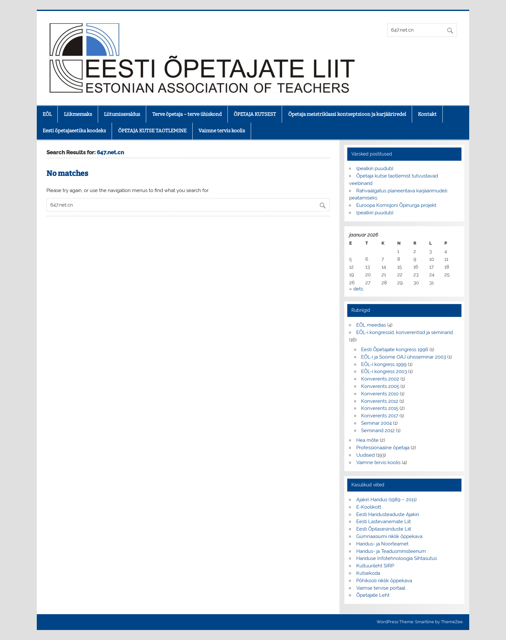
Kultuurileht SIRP (375, 566)
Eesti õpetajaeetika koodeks (74, 131)
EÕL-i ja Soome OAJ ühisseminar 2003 (403, 357)
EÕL (47, 114)
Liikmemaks (78, 114)
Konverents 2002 (380, 379)
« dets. (356, 289)
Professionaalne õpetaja (383, 448)
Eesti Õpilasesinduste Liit (383, 529)
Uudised (365, 455)
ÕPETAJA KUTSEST (255, 114)
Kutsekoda (368, 573)
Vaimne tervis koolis (221, 131)
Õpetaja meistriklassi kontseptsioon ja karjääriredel (347, 114)
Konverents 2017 (379, 416)
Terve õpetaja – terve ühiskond (187, 114)
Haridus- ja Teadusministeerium (391, 551)
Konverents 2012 (379, 401)
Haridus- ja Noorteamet (382, 544)
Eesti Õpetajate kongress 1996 (394, 349)
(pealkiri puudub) (374, 168)
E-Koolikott (368, 507)
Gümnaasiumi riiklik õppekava (389, 536)
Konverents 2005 (380, 386)
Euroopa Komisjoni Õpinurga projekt (396, 205)
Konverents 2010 (380, 394)
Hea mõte (367, 440)
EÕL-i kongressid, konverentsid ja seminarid (404, 332)
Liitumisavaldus (122, 114)
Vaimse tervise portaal (380, 588)
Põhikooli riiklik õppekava (384, 581)
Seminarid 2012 (378, 430)
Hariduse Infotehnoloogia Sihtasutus (396, 558)
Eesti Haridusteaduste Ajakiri (387, 514)
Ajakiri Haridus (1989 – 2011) (386, 500)
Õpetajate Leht (373, 595)
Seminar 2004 (376, 423)
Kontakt (427, 114)
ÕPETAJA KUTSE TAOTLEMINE (152, 131)
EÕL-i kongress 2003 (384, 371)
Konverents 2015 (379, 408)
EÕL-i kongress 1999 (384, 364)
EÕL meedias (371, 325)
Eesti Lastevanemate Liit (383, 521)
